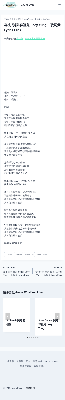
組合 (28, 361)
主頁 (6, 19)
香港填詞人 (39, 366)
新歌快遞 (37, 361)
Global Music (51, 361)
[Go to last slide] (7, 316)
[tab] (27, 337)
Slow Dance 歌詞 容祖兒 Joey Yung (48, 324)
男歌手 (10, 361)
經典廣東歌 (25, 366)
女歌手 (8, 254)
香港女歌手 (42, 254)
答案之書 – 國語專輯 (35, 38)
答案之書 (29, 254)
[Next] (57, 316)
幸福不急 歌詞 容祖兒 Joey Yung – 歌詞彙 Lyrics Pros (48, 271)
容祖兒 (19, 38)
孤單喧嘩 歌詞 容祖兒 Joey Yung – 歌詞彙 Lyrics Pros (16, 271)
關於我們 (30, 388)
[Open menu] (59, 5)
